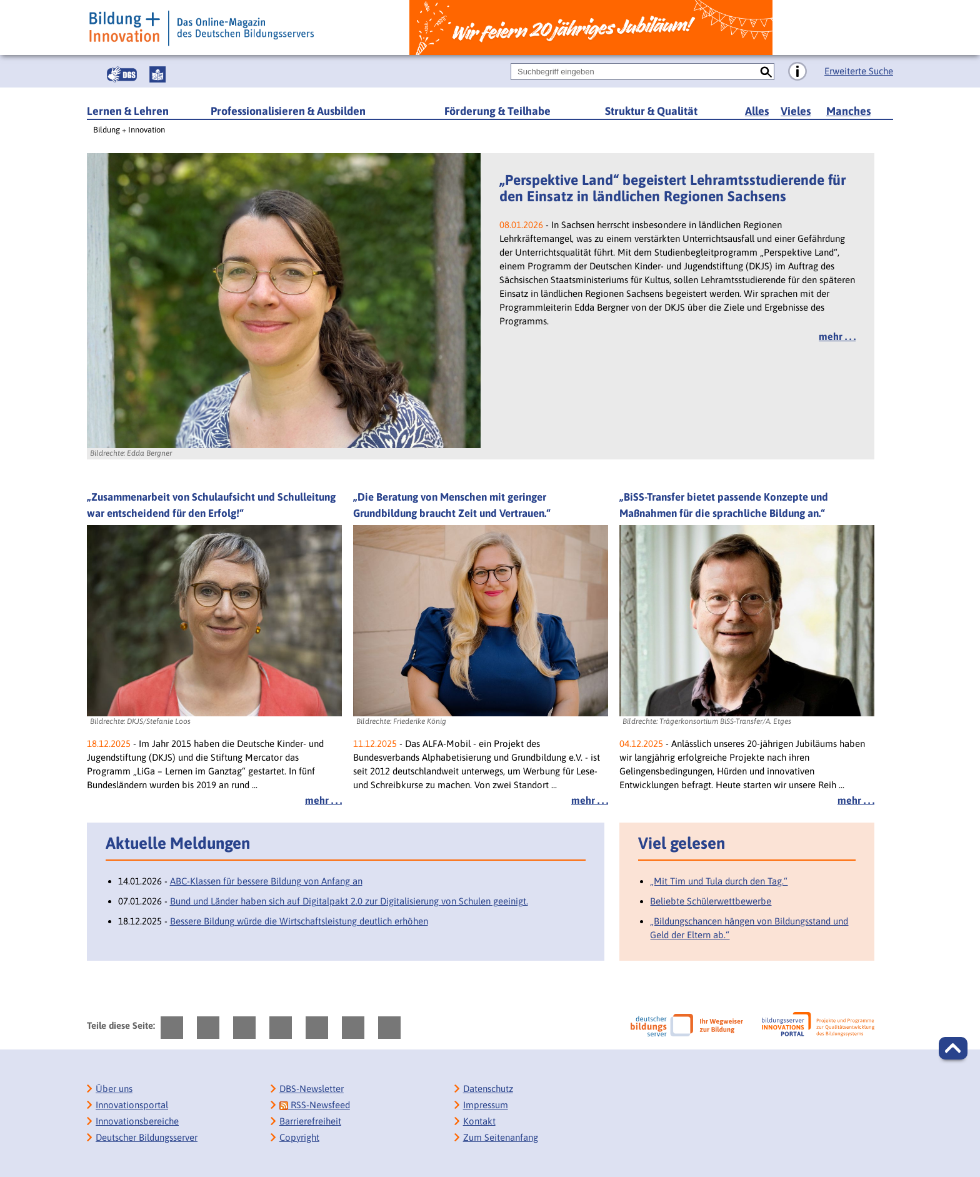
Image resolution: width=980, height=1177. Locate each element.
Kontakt (479, 1121)
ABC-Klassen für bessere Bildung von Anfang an (266, 881)
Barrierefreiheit (310, 1121)
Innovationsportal (132, 1104)
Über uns (114, 1088)
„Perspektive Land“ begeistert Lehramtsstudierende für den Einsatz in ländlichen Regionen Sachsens (672, 188)
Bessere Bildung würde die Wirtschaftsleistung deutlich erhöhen (299, 921)
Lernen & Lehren (128, 111)
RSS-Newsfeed (314, 1104)
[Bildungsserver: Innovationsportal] (818, 1024)
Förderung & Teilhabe (497, 111)
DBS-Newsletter (311, 1088)
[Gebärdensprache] (122, 74)
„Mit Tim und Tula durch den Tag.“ (719, 881)
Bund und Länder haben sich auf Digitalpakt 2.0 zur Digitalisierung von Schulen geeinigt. (349, 901)
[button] (953, 1048)
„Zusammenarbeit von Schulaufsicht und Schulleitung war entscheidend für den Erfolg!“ (211, 505)
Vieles (796, 111)
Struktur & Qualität (651, 111)
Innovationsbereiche (137, 1121)
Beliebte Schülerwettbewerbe (710, 901)
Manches (848, 111)
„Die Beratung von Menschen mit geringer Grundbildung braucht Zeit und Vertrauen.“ (452, 505)
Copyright (299, 1137)
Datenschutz (488, 1088)
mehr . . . (837, 336)
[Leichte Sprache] (157, 74)
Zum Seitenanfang (500, 1137)
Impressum (485, 1104)
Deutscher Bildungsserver (147, 1137)
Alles (757, 111)
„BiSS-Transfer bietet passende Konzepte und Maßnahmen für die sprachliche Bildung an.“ (723, 505)
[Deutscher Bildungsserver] (687, 1025)
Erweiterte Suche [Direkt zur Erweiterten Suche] (858, 71)
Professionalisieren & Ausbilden (288, 111)
